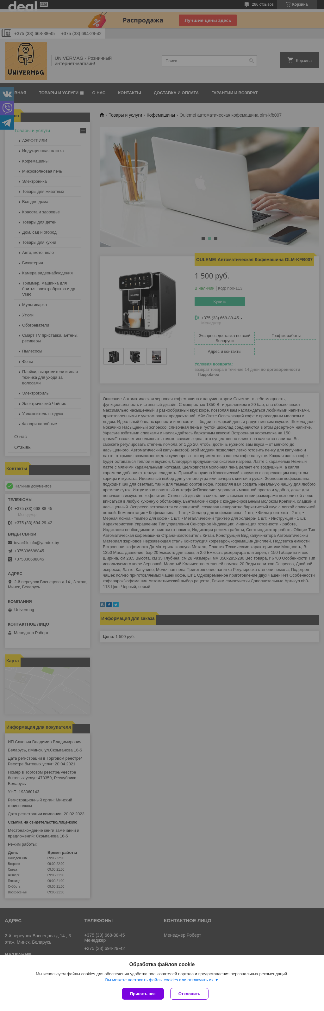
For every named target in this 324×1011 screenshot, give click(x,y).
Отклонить (189, 993)
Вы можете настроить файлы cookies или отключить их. (160, 979)
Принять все (143, 993)
